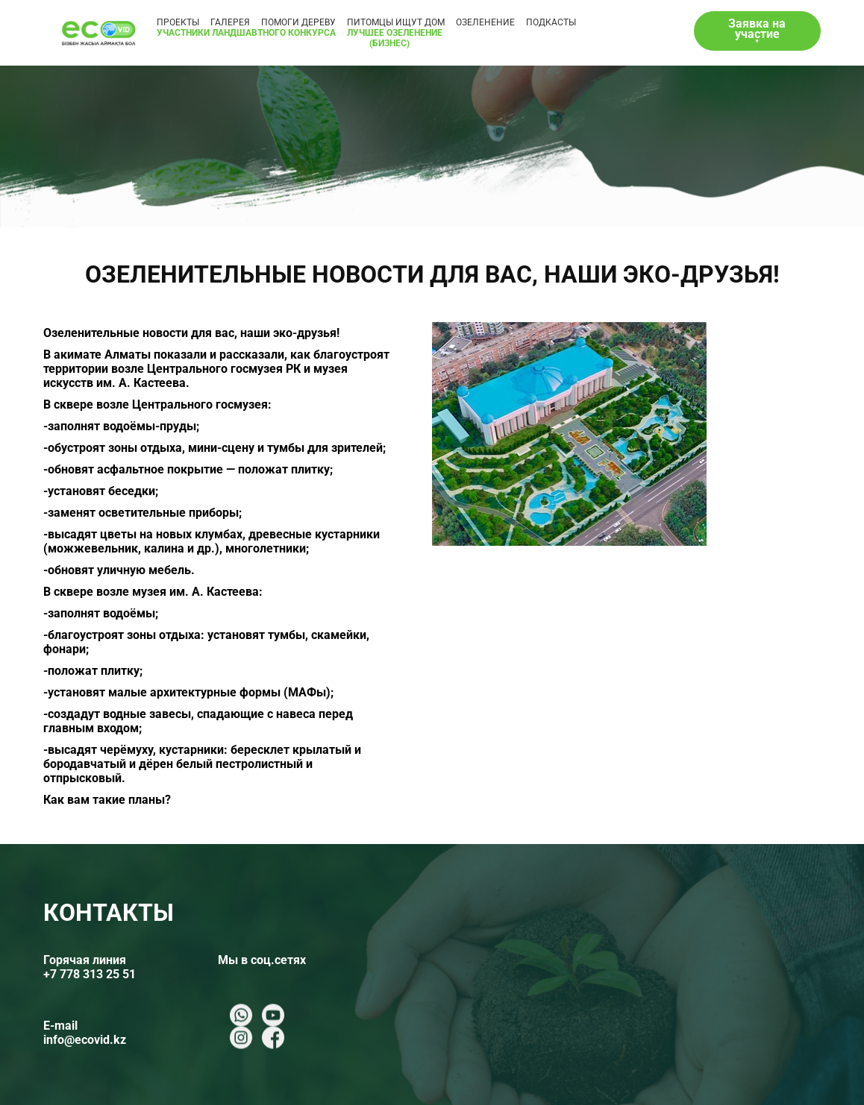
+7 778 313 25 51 (89, 974)
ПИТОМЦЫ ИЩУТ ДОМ (396, 22)
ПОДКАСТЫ (551, 22)
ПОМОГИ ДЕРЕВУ (298, 22)
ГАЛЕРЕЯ (230, 22)
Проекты (178, 22)
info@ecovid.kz (84, 1040)
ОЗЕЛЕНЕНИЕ (485, 22)
